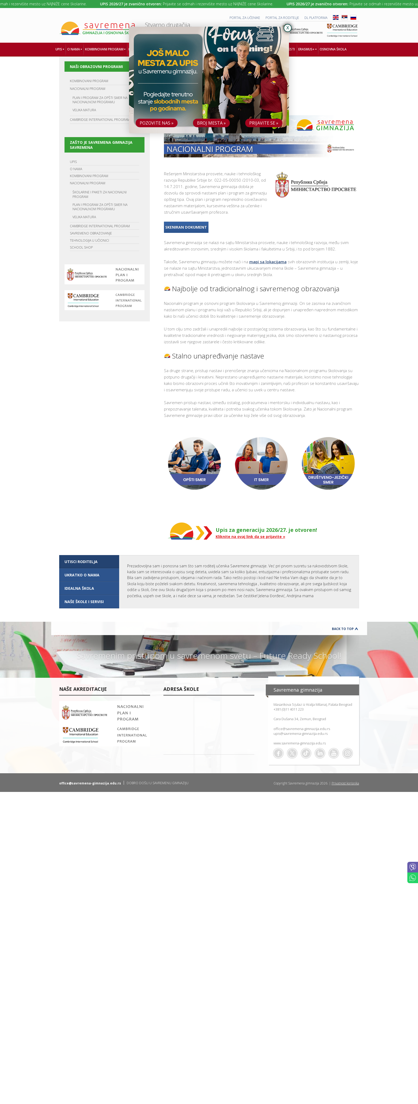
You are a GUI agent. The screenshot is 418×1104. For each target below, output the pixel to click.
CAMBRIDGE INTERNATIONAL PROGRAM (100, 119)
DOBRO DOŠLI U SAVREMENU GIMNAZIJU (157, 783)
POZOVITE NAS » (157, 123)
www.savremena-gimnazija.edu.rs (300, 743)
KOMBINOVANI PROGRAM (89, 81)
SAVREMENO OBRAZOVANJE (91, 233)
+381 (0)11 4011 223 (289, 709)
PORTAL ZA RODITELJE (282, 17)
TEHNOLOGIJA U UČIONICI (89, 240)
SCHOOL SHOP (81, 247)
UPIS (73, 162)
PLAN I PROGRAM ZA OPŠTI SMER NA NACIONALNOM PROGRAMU (100, 100)
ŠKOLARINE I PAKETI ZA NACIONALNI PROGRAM (100, 194)
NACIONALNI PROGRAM (87, 88)
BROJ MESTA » (211, 123)
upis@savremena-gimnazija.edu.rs (301, 733)
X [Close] (287, 28)
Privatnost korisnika (345, 783)
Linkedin (320, 753)
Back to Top (343, 629)
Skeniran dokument (186, 227)
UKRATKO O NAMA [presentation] (82, 574)
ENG (336, 17)
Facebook (278, 753)
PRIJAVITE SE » (263, 123)
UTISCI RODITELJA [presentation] (81, 561)
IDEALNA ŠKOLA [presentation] (79, 588)
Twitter (292, 753)
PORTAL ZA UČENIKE (245, 17)
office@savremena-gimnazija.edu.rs (302, 728)
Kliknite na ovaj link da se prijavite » (250, 536)
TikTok (306, 753)
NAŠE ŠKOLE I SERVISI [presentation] (84, 601)
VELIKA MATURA (84, 110)
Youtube (334, 753)
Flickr (347, 753)
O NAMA (76, 169)
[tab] (89, 561)
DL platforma (315, 17)
